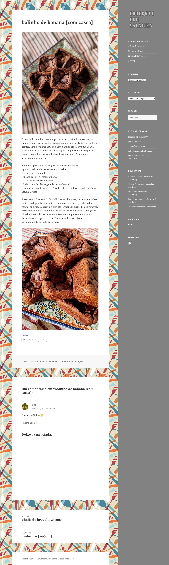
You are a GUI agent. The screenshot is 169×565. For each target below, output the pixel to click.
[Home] (131, 60)
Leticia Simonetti (135, 199)
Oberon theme (28, 558)
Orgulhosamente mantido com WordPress (55, 558)
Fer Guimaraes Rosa (51, 361)
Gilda (130, 206)
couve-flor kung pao (137, 146)
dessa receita (82, 139)
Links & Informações (137, 56)
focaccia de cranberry (138, 137)
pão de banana (134, 141)
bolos (73, 361)
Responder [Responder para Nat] (29, 423)
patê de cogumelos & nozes (140, 151)
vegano (80, 361)
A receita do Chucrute (138, 41)
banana (66, 361)
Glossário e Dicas (135, 51)
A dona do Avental (136, 46)
